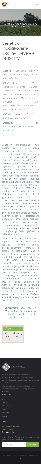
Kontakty (5, 416)
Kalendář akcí (6, 406)
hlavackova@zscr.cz (8, 429)
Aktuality (4, 403)
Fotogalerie (5, 413)
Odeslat (32, 444)
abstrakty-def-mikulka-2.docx (14, 336)
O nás (3, 399)
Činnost (4, 409)
